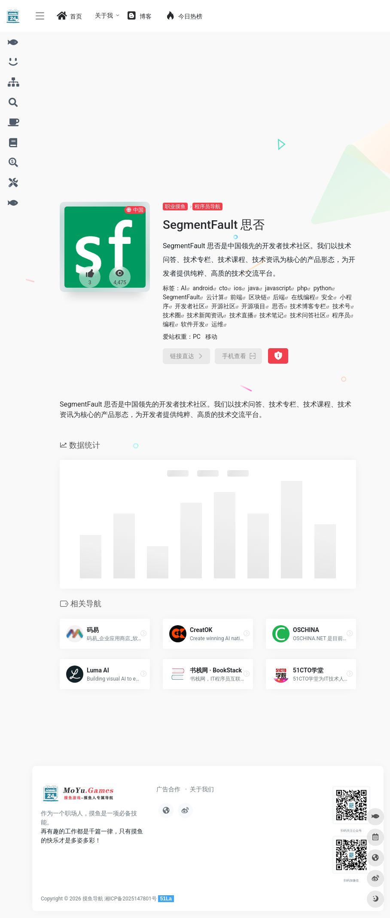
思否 (278, 306)
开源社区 (223, 306)
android (202, 288)
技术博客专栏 (308, 306)
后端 (279, 297)
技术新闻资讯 (205, 315)
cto (223, 288)
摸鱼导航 (92, 899)
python (323, 288)
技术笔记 (271, 315)
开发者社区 (190, 306)
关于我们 (202, 789)
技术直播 (241, 315)
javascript (278, 288)
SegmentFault (181, 297)
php (302, 288)
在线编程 (303, 297)
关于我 (104, 15)
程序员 (341, 315)
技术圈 (172, 315)
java (253, 288)
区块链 (258, 297)
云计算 (215, 297)
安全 (327, 297)
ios (238, 288)
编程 (169, 324)
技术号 (341, 306)
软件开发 (193, 324)
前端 (236, 297)
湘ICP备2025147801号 (130, 899)
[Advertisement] (208, 137)
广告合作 (168, 789)
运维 (217, 324)
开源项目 (253, 306)
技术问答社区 (308, 315)
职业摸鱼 (175, 207)
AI (183, 288)
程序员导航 (207, 207)
